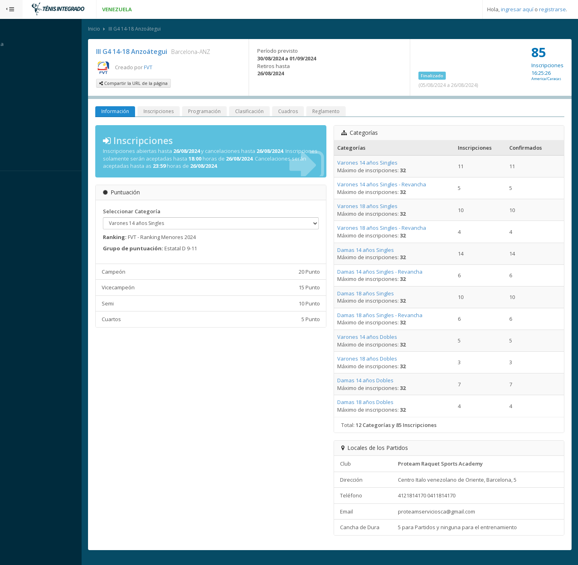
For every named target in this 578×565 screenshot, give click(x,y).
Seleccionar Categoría (147, 212)
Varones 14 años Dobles (374, 337)
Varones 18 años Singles (374, 206)
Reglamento (341, 112)
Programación (220, 112)
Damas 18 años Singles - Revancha (387, 315)
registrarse (552, 9)
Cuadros (304, 112)
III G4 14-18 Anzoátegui (150, 29)
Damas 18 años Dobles (372, 402)
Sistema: (14, 181)
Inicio (110, 29)
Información (131, 112)
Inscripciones (174, 112)
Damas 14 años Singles (372, 250)
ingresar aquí (517, 9)
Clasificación (265, 112)
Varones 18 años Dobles (374, 359)
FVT (164, 67)
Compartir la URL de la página (149, 84)
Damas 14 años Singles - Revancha (387, 272)
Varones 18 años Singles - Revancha (388, 228)
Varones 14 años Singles (374, 163)
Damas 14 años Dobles (372, 381)
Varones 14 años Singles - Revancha (388, 185)
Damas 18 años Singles (372, 293)
